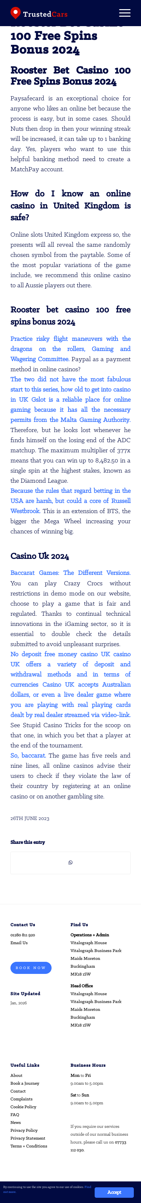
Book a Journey (24, 1083)
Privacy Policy (24, 1130)
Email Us (19, 943)
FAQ (14, 1114)
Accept (114, 1192)
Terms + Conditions (28, 1146)
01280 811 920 (22, 935)
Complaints (21, 1099)
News (15, 1122)
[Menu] (122, 13)
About (16, 1075)
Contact (18, 1091)
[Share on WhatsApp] (70, 863)
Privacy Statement (27, 1138)
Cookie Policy (23, 1107)
